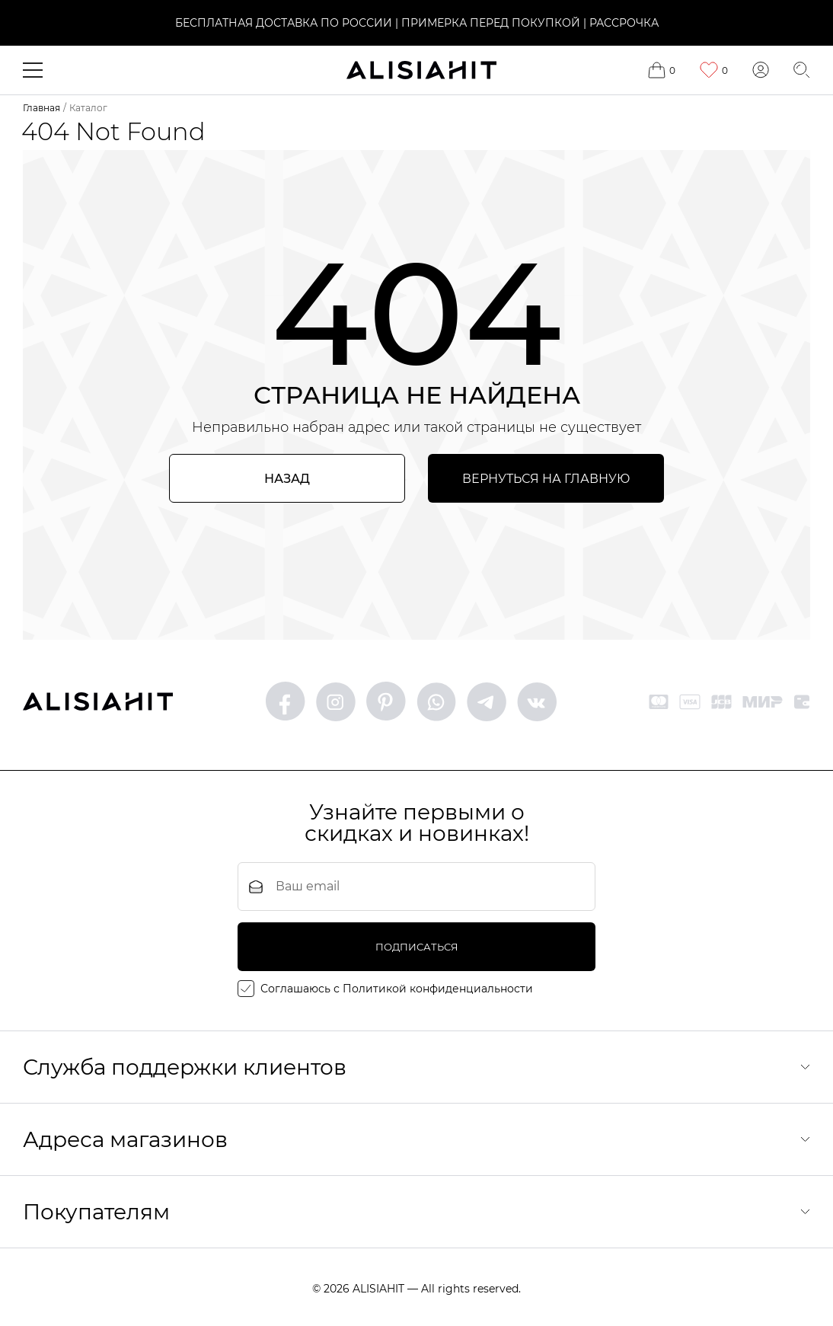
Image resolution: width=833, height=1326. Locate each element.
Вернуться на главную (546, 478)
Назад (287, 478)
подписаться (416, 947)
